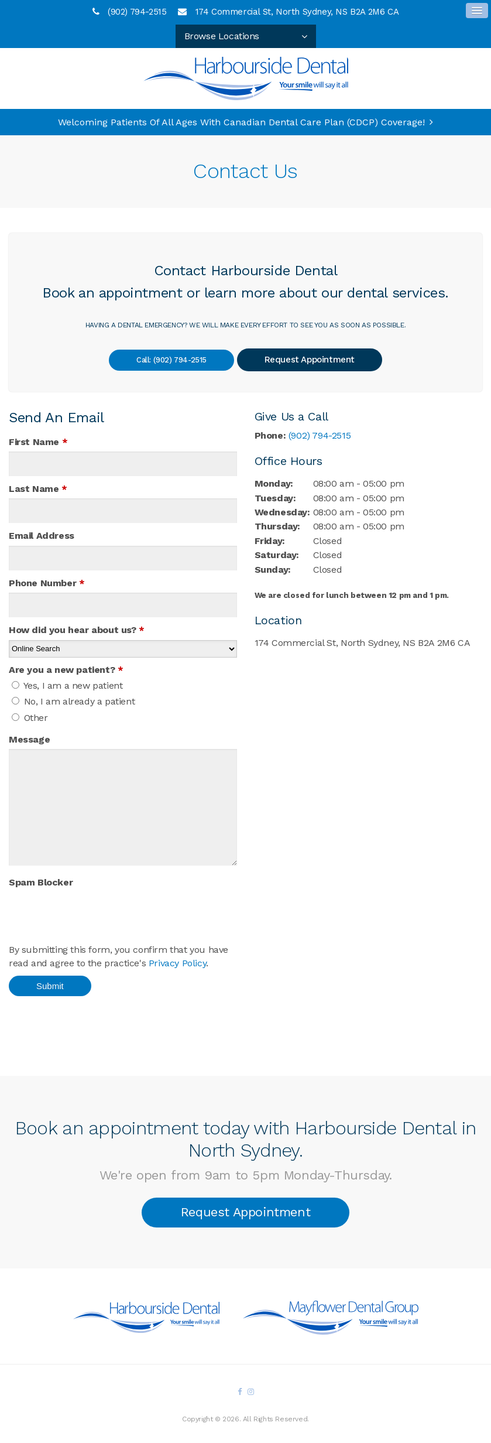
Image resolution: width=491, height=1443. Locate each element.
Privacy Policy (177, 963)
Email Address (41, 535)
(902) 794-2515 (137, 11)
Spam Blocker (41, 882)
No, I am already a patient (73, 701)
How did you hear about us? (77, 629)
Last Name (38, 488)
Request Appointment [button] (315, 359)
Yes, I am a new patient (67, 685)
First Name (38, 441)
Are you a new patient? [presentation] (66, 669)
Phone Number (46, 583)
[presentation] (77, 909)
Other (30, 717)
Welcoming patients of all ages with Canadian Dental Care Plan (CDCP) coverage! (241, 122)
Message (29, 739)
